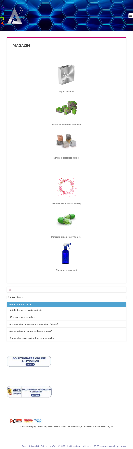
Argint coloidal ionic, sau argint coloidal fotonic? (33, 324)
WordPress (51, 442)
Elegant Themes (26, 442)
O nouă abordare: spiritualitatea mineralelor (31, 338)
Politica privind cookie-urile (79, 446)
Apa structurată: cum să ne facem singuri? (30, 331)
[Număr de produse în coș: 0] (10, 289)
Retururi (44, 446)
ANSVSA (61, 446)
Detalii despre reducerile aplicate (25, 310)
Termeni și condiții (30, 446)
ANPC (53, 446)
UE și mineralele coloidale (22, 317)
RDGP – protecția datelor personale (110, 446)
